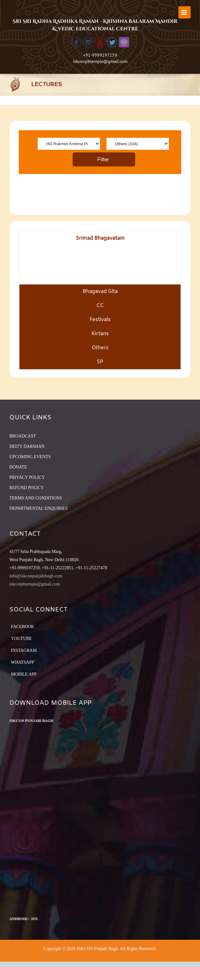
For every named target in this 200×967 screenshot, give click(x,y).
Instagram (24, 650)
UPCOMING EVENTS (30, 456)
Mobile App (24, 674)
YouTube (21, 638)
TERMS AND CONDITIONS (35, 498)
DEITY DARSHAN (27, 446)
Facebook (22, 626)
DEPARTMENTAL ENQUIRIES (38, 508)
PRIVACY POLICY (27, 477)
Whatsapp (22, 662)
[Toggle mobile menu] (184, 12)
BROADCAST (22, 436)
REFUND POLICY (26, 487)
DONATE (18, 467)
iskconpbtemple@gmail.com (100, 61)
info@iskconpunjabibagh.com (35, 576)
